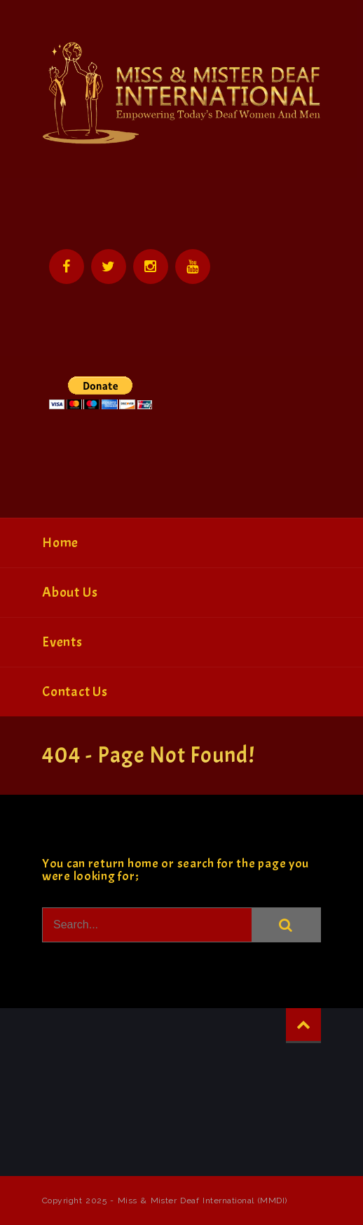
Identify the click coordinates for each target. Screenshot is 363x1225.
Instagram (150, 266)
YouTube (192, 266)
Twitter (108, 266)
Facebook (66, 266)
